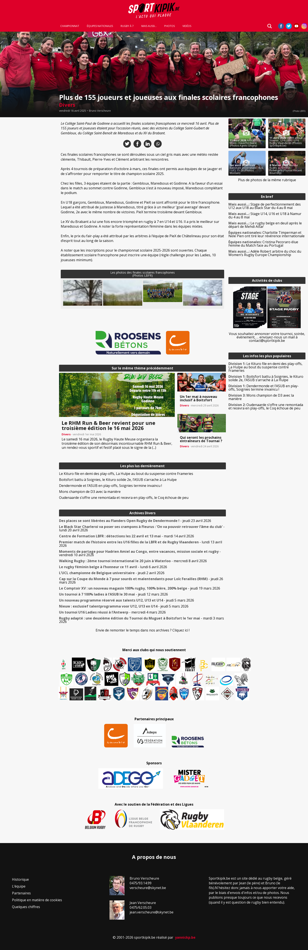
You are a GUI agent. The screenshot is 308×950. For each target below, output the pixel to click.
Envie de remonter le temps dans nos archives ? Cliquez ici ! (143, 630)
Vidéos (186, 26)
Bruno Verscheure (100, 111)
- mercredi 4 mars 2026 (112, 612)
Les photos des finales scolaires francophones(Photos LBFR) (142, 273)
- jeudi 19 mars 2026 (139, 588)
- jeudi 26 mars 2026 (141, 580)
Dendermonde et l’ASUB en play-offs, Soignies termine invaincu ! (110, 485)
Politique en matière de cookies (37, 900)
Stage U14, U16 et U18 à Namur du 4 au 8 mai (264, 215)
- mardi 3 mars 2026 (141, 620)
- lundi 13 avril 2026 (140, 543)
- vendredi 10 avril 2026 (140, 553)
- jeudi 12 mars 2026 (113, 594)
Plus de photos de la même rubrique (267, 180)
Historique (20, 879)
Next (215, 293)
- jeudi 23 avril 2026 (135, 520)
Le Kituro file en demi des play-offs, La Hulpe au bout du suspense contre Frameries (126, 473)
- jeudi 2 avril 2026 (111, 573)
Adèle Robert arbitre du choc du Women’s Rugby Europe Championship (264, 253)
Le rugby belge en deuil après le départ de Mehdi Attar (265, 224)
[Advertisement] (28, 183)
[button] (162, 291)
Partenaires (21, 893)
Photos (169, 26)
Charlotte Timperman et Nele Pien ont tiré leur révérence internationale (266, 234)
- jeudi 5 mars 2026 (126, 600)
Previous (70, 293)
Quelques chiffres (26, 906)
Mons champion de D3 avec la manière (90, 491)
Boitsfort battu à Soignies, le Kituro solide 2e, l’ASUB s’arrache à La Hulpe (118, 479)
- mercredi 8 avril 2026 (133, 561)
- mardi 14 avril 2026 (126, 536)
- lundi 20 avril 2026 (142, 528)
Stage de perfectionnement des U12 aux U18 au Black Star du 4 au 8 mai (264, 206)
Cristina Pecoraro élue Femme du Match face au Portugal (263, 243)
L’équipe (18, 886)
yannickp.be (185, 937)
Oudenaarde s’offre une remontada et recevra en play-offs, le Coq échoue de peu (123, 497)
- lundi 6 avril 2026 (113, 567)
